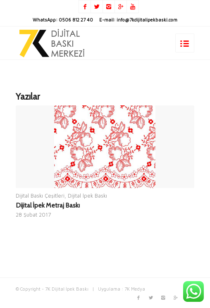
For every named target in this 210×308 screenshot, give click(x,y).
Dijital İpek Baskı (87, 196)
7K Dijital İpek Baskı (66, 288)
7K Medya (134, 288)
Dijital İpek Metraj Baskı (48, 205)
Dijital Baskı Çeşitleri (40, 196)
